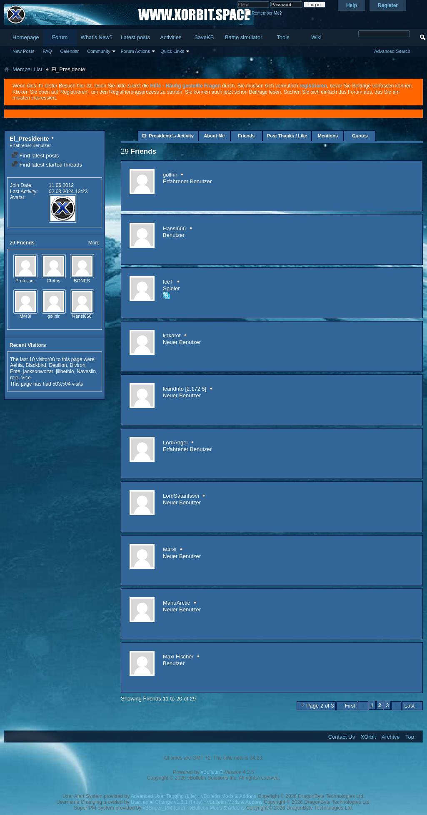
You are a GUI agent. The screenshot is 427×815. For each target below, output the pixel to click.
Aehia (16, 365)
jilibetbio (65, 371)
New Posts (23, 51)
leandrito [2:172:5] (184, 389)
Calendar (69, 51)
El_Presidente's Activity (168, 135)
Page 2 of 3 (316, 705)
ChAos (53, 280)
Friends (246, 135)
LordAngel (175, 442)
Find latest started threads (46, 165)
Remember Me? (263, 13)
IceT (168, 282)
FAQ (47, 51)
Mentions (328, 135)
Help (351, 5)
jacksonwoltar (38, 371)
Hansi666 (81, 316)
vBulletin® (212, 772)
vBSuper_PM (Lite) (164, 808)
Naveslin (86, 371)
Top (409, 737)
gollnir (53, 316)
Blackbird (35, 365)
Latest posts (135, 37)
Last (412, 706)
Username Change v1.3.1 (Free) (167, 802)
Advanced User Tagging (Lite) (164, 796)
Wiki (316, 37)
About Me (214, 135)
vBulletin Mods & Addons (228, 796)
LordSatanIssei (181, 496)
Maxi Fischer (178, 656)
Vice (26, 378)
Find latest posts (35, 155)
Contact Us (341, 737)
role (14, 378)
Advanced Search (392, 51)
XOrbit (368, 737)
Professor (25, 280)
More (94, 243)
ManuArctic (176, 603)
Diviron (77, 365)
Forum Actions (135, 51)
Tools (283, 37)
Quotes (360, 135)
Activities (170, 37)
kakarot (172, 335)
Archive (391, 737)
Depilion (58, 365)
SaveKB (204, 37)
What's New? (96, 37)
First (346, 706)
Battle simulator (243, 37)
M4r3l (25, 316)
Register (388, 5)
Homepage (25, 37)
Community (98, 51)
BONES (82, 280)
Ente (15, 371)
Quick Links (172, 51)
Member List (27, 69)
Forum (60, 37)
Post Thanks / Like (287, 135)
